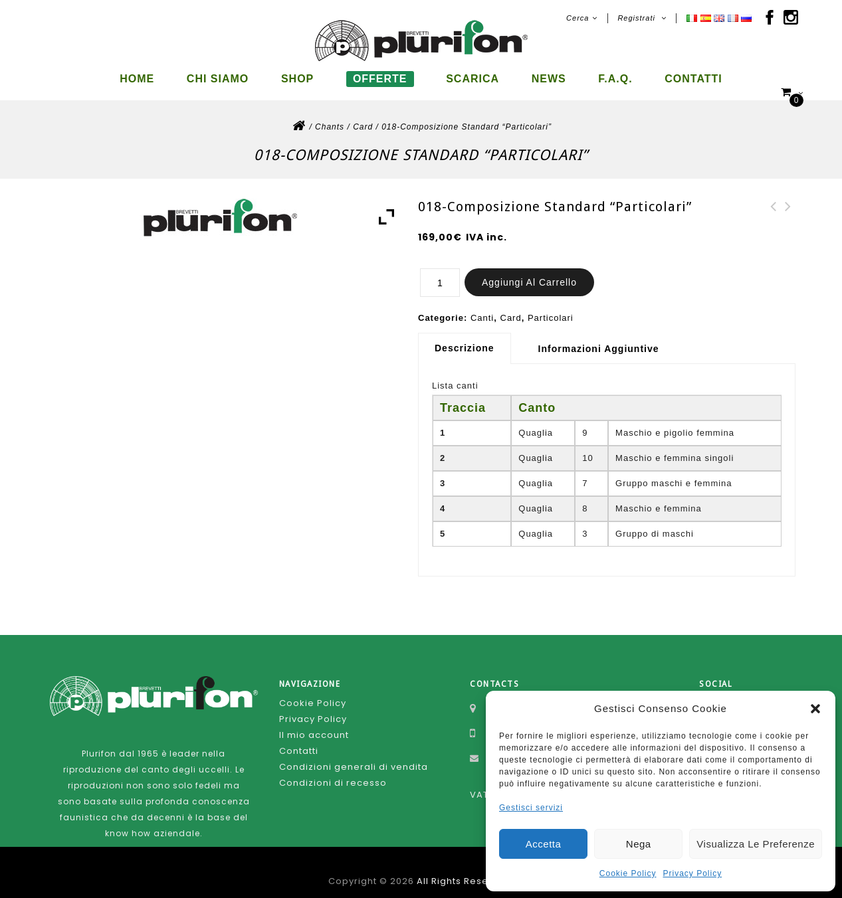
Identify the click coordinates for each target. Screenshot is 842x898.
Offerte (380, 78)
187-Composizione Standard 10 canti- (773, 211)
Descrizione (464, 336)
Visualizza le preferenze (755, 844)
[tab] (469, 336)
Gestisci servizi (531, 807)
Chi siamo (218, 78)
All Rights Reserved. (465, 869)
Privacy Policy (692, 873)
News (549, 78)
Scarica (472, 78)
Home (137, 78)
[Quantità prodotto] (440, 271)
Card (363, 115)
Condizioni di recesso (333, 771)
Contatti (693, 78)
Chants (329, 115)
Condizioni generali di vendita (353, 755)
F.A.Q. (615, 78)
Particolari (551, 307)
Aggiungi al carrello (529, 271)
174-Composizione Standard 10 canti (788, 211)
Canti (482, 307)
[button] (815, 708)
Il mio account (314, 723)
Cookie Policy (628, 873)
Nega (638, 844)
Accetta (544, 844)
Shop (297, 78)
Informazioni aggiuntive (598, 337)
